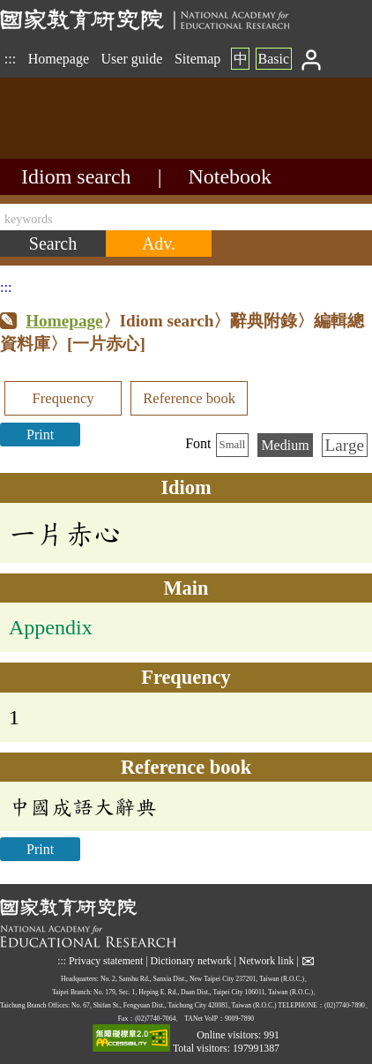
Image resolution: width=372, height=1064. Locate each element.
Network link (266, 961)
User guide (132, 58)
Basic (273, 58)
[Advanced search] (159, 243)
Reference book (189, 398)
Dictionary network (191, 961)
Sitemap (197, 58)
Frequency (62, 398)
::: (10, 58)
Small (232, 444)
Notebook (230, 176)
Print (40, 434)
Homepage (58, 58)
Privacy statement (106, 961)
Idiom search (76, 176)
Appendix (51, 627)
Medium (285, 445)
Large (344, 445)
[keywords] (186, 217)
